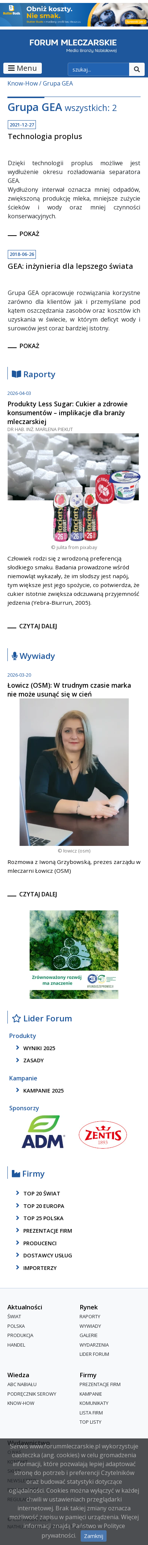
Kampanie (91, 1393)
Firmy (28, 1174)
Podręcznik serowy (31, 1393)
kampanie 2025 (38, 1090)
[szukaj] (99, 69)
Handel (16, 1344)
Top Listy (90, 1422)
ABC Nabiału (22, 1384)
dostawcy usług (42, 1255)
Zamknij (93, 1535)
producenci (35, 1243)
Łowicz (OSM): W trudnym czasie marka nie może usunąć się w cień (69, 689)
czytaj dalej (38, 626)
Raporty (34, 374)
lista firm (91, 1412)
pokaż (29, 234)
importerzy (35, 1267)
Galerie (89, 1335)
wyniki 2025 (34, 1048)
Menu (22, 68)
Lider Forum (42, 1019)
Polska (16, 1326)
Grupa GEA (58, 83)
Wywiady (33, 656)
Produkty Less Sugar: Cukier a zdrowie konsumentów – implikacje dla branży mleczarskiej (67, 412)
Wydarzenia (94, 1344)
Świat (14, 1316)
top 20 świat (36, 1193)
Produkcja (20, 1335)
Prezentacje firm (42, 1230)
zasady (28, 1060)
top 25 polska (38, 1218)
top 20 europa (38, 1205)
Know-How (22, 83)
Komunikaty (94, 1403)
